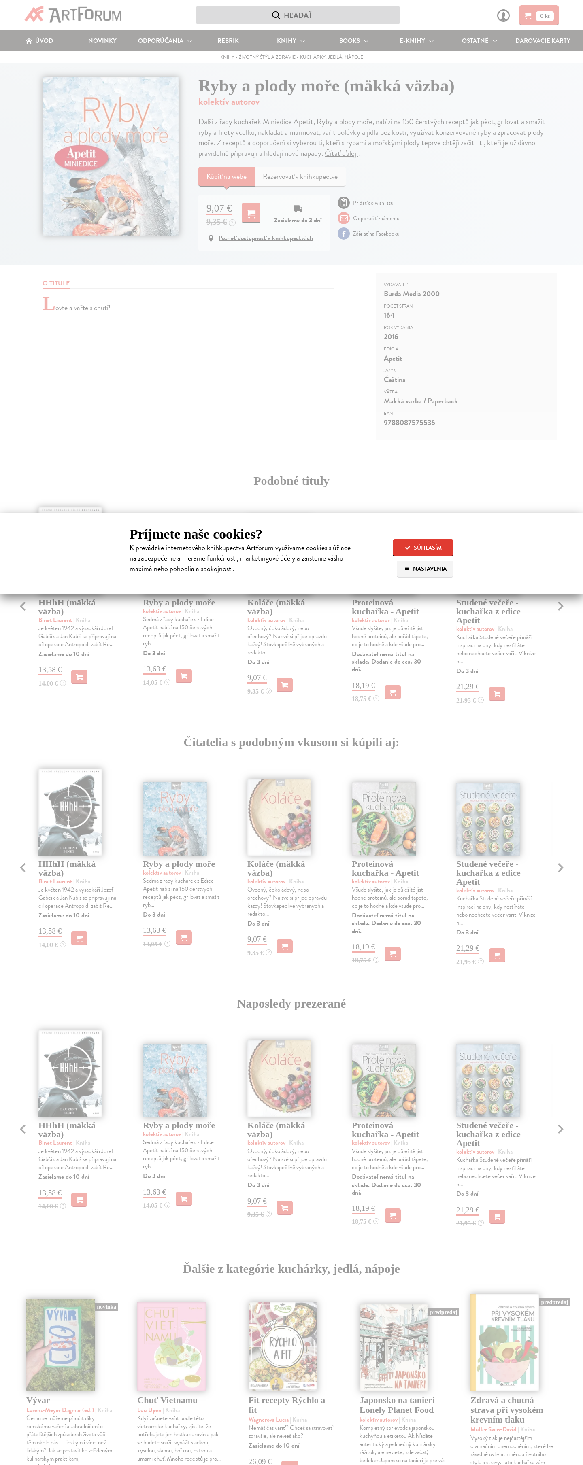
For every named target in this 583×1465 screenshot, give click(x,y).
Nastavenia (425, 569)
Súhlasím (423, 548)
